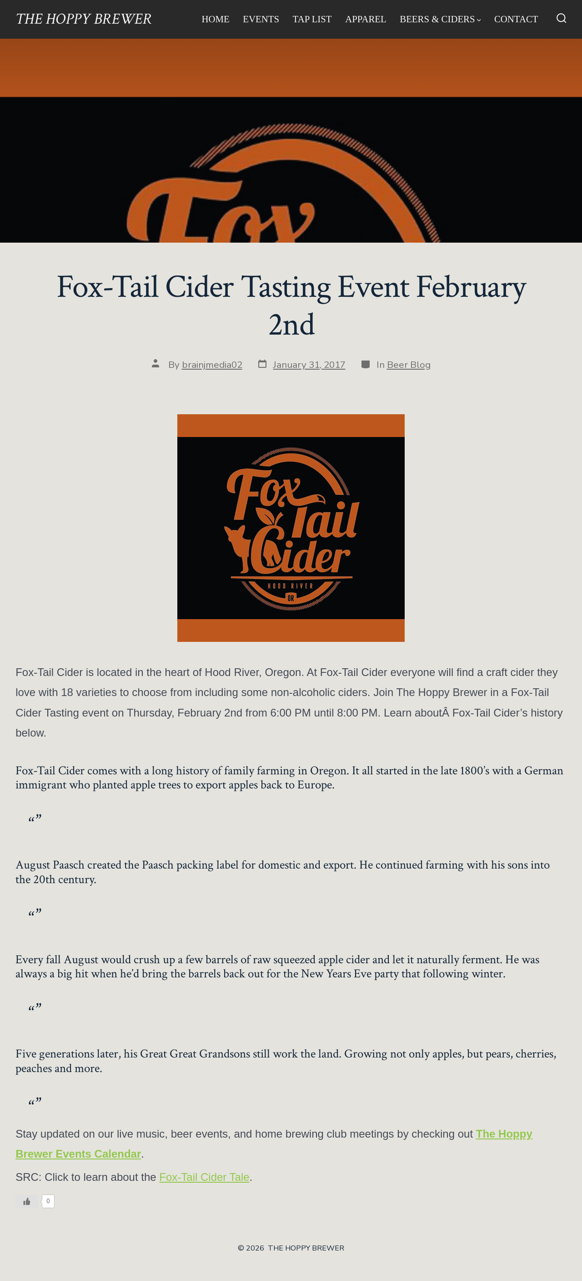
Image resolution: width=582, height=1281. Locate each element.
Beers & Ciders (440, 19)
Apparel (365, 19)
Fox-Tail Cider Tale (204, 1177)
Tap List (312, 19)
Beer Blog (409, 364)
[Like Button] (26, 1201)
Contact (516, 19)
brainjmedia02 (212, 364)
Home (215, 19)
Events (261, 19)
